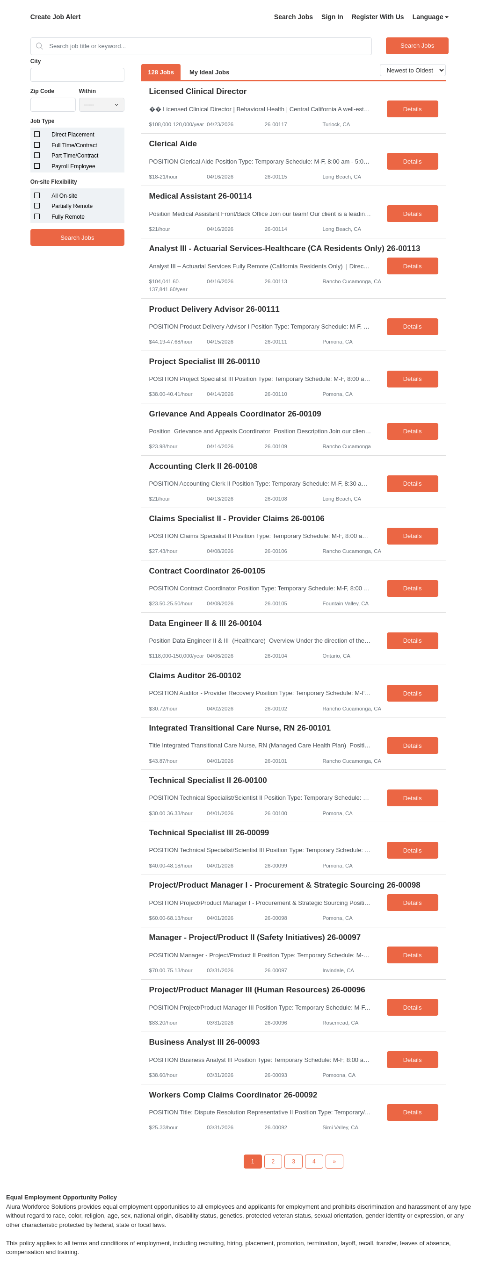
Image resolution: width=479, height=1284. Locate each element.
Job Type (42, 121)
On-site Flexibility (53, 182)
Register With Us (378, 17)
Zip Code (42, 91)
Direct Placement (72, 134)
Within (87, 91)
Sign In (332, 17)
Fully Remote (68, 217)
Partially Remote (72, 206)
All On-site (64, 196)
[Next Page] (335, 1162)
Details (412, 109)
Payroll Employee (73, 166)
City (35, 61)
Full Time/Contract (74, 145)
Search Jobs (293, 17)
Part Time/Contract (74, 155)
